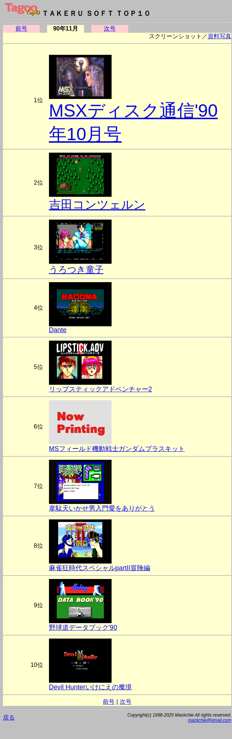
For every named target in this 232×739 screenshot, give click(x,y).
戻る (9, 717)
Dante (58, 330)
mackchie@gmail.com (209, 720)
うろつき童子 (76, 269)
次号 (110, 28)
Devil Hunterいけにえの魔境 (90, 687)
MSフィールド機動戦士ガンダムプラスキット (117, 448)
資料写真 (219, 36)
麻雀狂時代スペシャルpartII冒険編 (99, 568)
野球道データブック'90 (83, 627)
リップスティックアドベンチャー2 (100, 389)
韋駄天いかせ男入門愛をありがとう (102, 508)
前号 (21, 28)
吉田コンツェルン (97, 204)
